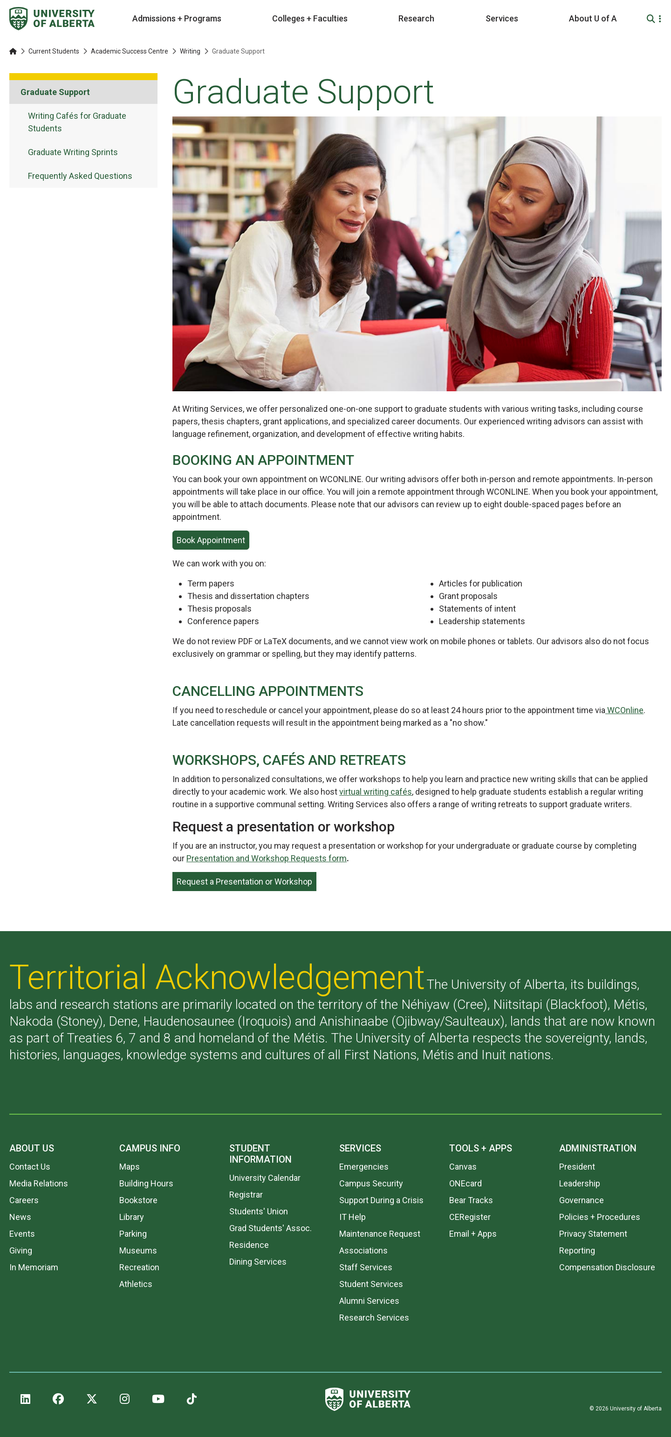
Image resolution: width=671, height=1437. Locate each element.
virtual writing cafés (375, 792)
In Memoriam (33, 1267)
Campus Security (371, 1183)
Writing (190, 51)
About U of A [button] (593, 18)
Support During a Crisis (381, 1200)
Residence (249, 1245)
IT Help (352, 1217)
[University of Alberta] (52, 18)
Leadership (579, 1183)
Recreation (139, 1267)
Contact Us (29, 1166)
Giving (20, 1250)
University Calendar (265, 1178)
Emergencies (364, 1166)
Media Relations (38, 1183)
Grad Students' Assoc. (270, 1228)
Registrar (246, 1194)
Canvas (463, 1166)
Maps (129, 1166)
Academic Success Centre (129, 51)
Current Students (53, 51)
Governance (581, 1200)
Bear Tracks (471, 1200)
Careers (24, 1200)
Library (131, 1217)
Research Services (374, 1317)
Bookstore (138, 1200)
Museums (138, 1250)
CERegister (470, 1217)
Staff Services (365, 1267)
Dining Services (258, 1262)
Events (22, 1234)
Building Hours (146, 1183)
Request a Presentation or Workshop (244, 881)
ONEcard (465, 1183)
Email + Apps (473, 1234)
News (20, 1217)
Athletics (135, 1284)
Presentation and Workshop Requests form (266, 858)
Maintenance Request (379, 1234)
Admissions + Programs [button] (176, 18)
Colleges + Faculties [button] (310, 18)
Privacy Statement (593, 1234)
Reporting (577, 1250)
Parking (133, 1234)
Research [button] (416, 18)
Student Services (371, 1284)
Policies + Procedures (599, 1217)
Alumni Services (369, 1301)
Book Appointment (211, 540)
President (577, 1166)
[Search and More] (652, 18)
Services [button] (502, 18)
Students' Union (258, 1211)
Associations (363, 1250)
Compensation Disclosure (607, 1267)
